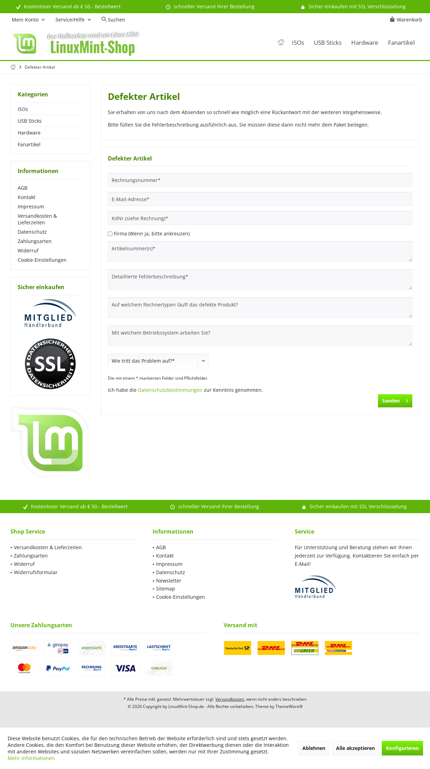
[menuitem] (407, 19)
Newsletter (168, 580)
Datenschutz (32, 231)
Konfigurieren (402, 748)
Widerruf (28, 250)
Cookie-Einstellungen (42, 260)
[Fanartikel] (401, 43)
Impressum (31, 206)
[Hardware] (364, 43)
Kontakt (26, 197)
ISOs (23, 109)
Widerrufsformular (36, 572)
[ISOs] (298, 43)
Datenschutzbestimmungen (170, 390)
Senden (395, 399)
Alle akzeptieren (355, 748)
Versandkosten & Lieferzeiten (37, 219)
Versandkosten (229, 699)
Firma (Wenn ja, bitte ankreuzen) (152, 233)
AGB (22, 187)
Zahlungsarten (35, 241)
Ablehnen (313, 748)
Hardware (29, 132)
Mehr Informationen (31, 758)
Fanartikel (29, 144)
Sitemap (165, 588)
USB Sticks (30, 121)
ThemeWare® (289, 706)
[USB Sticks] (327, 43)
